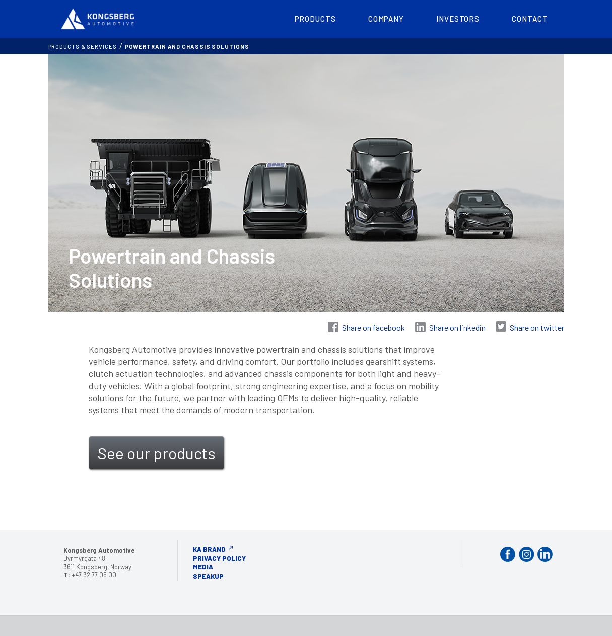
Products (315, 18)
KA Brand (209, 549)
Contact (530, 18)
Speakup (208, 576)
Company (386, 18)
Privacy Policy (219, 558)
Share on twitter (537, 327)
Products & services (82, 46)
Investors (458, 18)
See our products (156, 452)
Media (203, 567)
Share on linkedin (457, 327)
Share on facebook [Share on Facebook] (373, 327)
